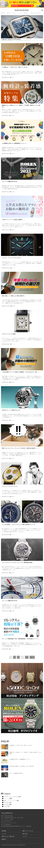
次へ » (32, 657)
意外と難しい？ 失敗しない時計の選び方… (13, 295)
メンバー (25, 836)
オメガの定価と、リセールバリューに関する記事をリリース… (19, 524)
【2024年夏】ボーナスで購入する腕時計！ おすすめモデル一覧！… (20, 372)
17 (26, 657)
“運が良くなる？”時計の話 (11, 796)
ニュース (13, 268)
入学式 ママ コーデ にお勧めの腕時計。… (13, 219)
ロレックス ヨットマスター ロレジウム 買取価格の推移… (17, 562)
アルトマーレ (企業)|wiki (25, 826)
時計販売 (12, 115)
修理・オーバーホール (10, 800)
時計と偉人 (25, 833)
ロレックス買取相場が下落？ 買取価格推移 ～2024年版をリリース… (20, 638)
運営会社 (4, 839)
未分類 (12, 77)
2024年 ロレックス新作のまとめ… (11, 410)
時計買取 (13, 191)
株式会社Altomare (8, 816)
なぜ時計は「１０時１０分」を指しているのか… (15, 67)
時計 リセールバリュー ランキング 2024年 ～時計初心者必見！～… (20, 448)
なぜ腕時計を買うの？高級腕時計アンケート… (15, 143)
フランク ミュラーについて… (10, 486)
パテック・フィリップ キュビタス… (12, 257)
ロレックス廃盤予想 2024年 (9, 600)
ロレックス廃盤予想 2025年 (9, 181)
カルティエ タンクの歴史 (9, 334)
